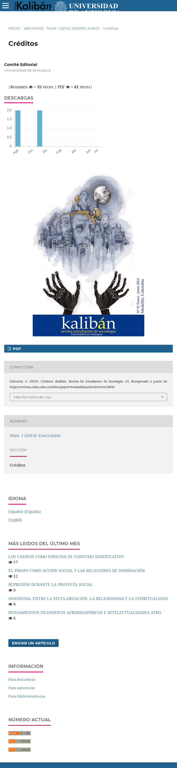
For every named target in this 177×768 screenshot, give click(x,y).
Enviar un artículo (33, 643)
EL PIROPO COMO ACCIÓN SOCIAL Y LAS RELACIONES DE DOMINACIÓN (76, 570)
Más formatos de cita (32, 397)
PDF (16, 348)
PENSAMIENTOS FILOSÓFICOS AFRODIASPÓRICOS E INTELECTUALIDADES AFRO (84, 612)
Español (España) (24, 511)
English (15, 520)
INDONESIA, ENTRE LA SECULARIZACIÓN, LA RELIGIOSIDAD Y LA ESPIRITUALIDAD (88, 598)
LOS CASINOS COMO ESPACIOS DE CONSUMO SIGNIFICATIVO (66, 556)
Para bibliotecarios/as (27, 696)
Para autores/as (21, 687)
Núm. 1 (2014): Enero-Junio (73, 28)
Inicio (14, 28)
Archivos (34, 28)
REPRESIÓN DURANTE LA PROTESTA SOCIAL (50, 584)
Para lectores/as (21, 679)
